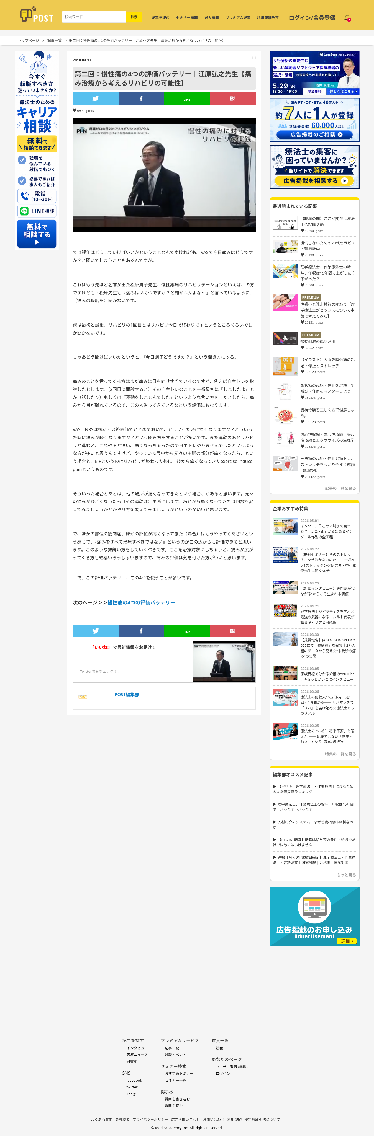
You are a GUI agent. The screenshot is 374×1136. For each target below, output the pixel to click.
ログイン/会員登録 (312, 18)
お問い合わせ (213, 1119)
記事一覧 (54, 40)
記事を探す (133, 1040)
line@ (131, 1093)
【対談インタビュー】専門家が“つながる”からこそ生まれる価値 (328, 591)
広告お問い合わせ (185, 1119)
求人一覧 (220, 1040)
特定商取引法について (262, 1119)
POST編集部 (127, 695)
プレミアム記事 (238, 17)
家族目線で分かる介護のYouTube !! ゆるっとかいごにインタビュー (328, 676)
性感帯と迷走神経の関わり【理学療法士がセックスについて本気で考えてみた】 (328, 310)
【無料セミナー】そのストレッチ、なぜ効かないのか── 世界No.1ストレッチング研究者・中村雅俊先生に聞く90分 (328, 562)
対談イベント (175, 1054)
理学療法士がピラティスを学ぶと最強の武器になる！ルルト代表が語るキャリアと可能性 (328, 617)
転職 (219, 1048)
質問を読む (174, 1105)
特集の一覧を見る (340, 754)
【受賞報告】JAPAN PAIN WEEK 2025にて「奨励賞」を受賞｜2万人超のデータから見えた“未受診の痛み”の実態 (328, 648)
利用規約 (234, 1119)
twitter (131, 1087)
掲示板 (166, 1092)
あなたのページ (227, 1059)
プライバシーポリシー (150, 1119)
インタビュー (137, 1048)
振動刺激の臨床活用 (318, 341)
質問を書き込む (177, 1098)
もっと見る (346, 875)
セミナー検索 (187, 17)
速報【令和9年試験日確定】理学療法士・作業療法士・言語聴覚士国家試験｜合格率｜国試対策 (314, 860)
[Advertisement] (315, 983)
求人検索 (211, 17)
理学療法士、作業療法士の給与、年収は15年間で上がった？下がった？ (328, 272)
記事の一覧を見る (340, 488)
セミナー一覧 (175, 1080)
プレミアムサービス (179, 1040)
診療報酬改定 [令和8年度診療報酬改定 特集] (268, 17)
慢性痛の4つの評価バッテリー (141, 602)
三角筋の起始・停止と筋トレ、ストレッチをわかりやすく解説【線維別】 (328, 464)
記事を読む (161, 17)
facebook (134, 1080)
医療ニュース (137, 1054)
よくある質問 (101, 1119)
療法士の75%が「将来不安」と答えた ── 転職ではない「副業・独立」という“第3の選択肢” (328, 736)
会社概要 (122, 1119)
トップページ (28, 40)
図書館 (131, 1061)
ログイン (223, 1073)
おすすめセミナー (179, 1073)
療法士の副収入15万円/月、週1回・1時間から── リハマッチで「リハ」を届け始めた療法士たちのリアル (328, 705)
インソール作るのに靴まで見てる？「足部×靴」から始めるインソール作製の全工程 (327, 531)
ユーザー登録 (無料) (232, 1066)
